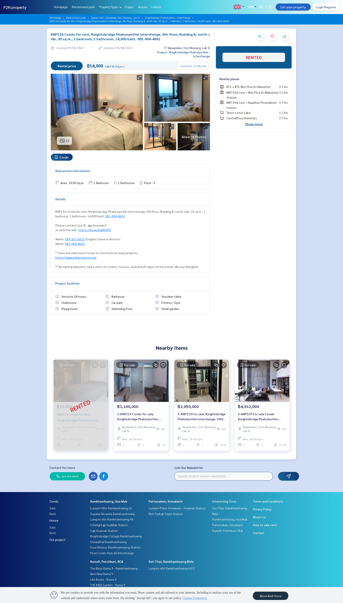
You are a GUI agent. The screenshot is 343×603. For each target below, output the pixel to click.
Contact (156, 7)
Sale (52, 508)
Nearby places (229, 79)
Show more (254, 124)
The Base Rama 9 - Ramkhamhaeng (114, 568)
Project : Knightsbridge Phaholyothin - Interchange (183, 54)
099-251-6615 (75, 239)
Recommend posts (83, 7)
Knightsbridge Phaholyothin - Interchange (167, 17)
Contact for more (62, 467)
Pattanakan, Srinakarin (166, 501)
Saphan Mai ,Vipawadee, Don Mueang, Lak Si (115, 17)
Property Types (109, 7)
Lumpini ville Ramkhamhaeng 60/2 (172, 568)
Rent (52, 514)
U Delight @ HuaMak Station (109, 525)
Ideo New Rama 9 (101, 574)
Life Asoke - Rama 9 (103, 579)
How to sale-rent (265, 525)
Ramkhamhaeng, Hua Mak (108, 501)
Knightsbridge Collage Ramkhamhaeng (116, 536)
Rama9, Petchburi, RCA (106, 561)
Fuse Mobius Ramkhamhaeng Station (115, 547)
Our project (57, 539)
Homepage (61, 7)
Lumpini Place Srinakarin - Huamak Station (177, 508)
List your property (293, 7)
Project (129, 7)
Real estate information (72, 171)
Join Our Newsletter (188, 467)
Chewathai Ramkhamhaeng (108, 542)
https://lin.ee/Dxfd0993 (95, 230)
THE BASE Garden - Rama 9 (107, 585)
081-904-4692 (115, 216)
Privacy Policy (262, 509)
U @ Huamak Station (104, 531)
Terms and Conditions (268, 501)
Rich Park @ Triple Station (166, 514)
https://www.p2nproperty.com (75, 257)
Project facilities (67, 283)
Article (142, 7)
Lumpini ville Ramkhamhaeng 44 (111, 519)
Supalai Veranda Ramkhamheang (112, 514)
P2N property (15, 7)
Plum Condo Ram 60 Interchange (112, 553)
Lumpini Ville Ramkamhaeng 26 (111, 508)
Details (60, 199)
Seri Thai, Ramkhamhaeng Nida (171, 561)
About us (259, 517)
